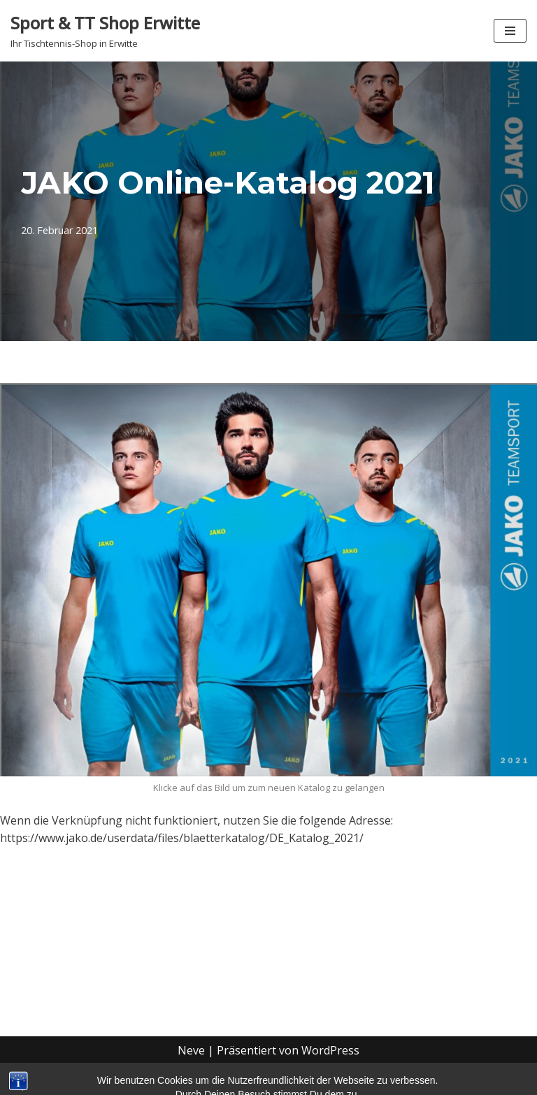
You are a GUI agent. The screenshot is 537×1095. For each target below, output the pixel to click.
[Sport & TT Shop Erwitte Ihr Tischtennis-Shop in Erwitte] (105, 31)
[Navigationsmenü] (510, 31)
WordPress (330, 1050)
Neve (191, 1050)
